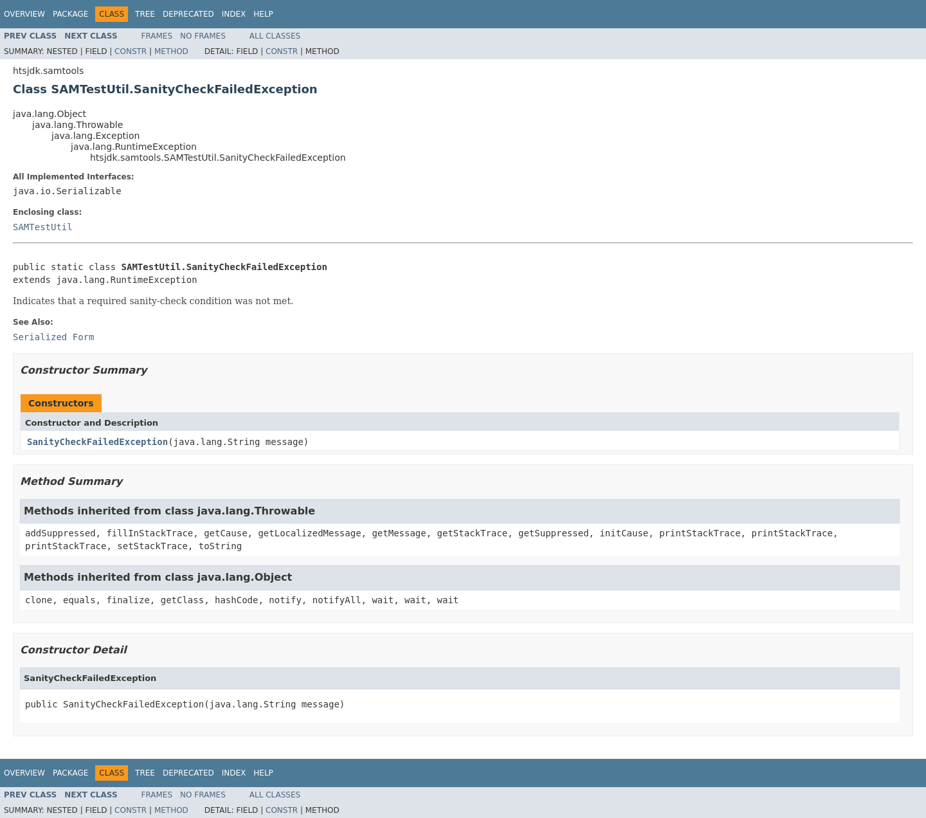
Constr (130, 51)
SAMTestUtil (43, 227)
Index (234, 14)
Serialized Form (53, 337)
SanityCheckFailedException (97, 442)
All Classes (275, 36)
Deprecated (188, 14)
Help (263, 14)
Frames (157, 36)
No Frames (203, 36)
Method (171, 51)
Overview (24, 14)
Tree (145, 14)
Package (70, 14)
